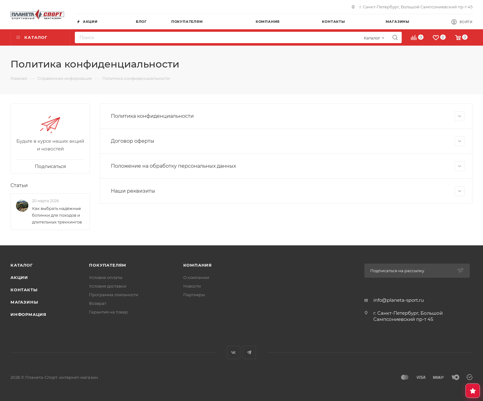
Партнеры (194, 294)
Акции (19, 277)
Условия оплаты (105, 277)
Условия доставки (107, 286)
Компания (197, 265)
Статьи (19, 185)
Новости (192, 286)
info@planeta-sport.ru (398, 300)
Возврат (97, 303)
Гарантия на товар (108, 311)
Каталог (21, 265)
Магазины (24, 302)
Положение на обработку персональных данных (288, 166)
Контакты (23, 289)
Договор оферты (288, 141)
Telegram (249, 352)
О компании (196, 277)
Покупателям (107, 265)
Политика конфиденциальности (288, 116)
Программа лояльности (113, 294)
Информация (28, 314)
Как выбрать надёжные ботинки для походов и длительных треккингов (57, 215)
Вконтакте (233, 352)
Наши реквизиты (288, 191)
